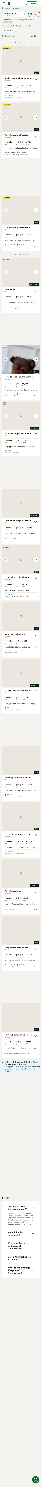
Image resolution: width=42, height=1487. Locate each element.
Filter (35, 13)
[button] (21, 117)
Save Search (8, 36)
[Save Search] (35, 1479)
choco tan (9, 31)
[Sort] (35, 36)
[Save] (36, 79)
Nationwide (7, 22)
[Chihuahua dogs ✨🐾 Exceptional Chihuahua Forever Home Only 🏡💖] (21, 359)
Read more (33, 26)
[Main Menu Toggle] (4, 3)
